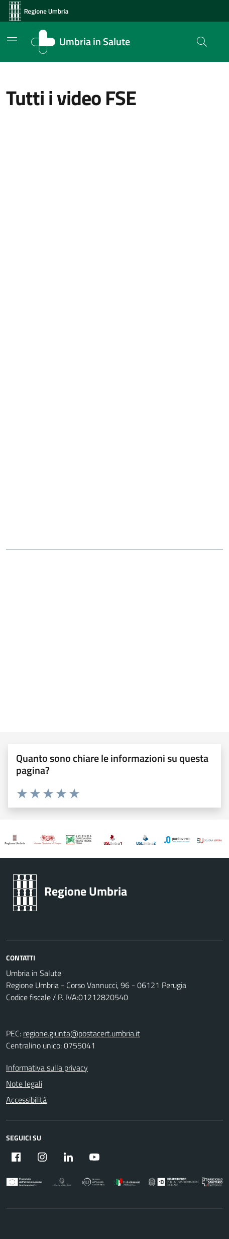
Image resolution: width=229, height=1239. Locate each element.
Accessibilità (26, 1100)
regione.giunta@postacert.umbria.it (81, 1033)
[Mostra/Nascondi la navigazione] (12, 41)
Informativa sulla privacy (47, 1067)
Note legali (24, 1084)
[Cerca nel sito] (202, 42)
